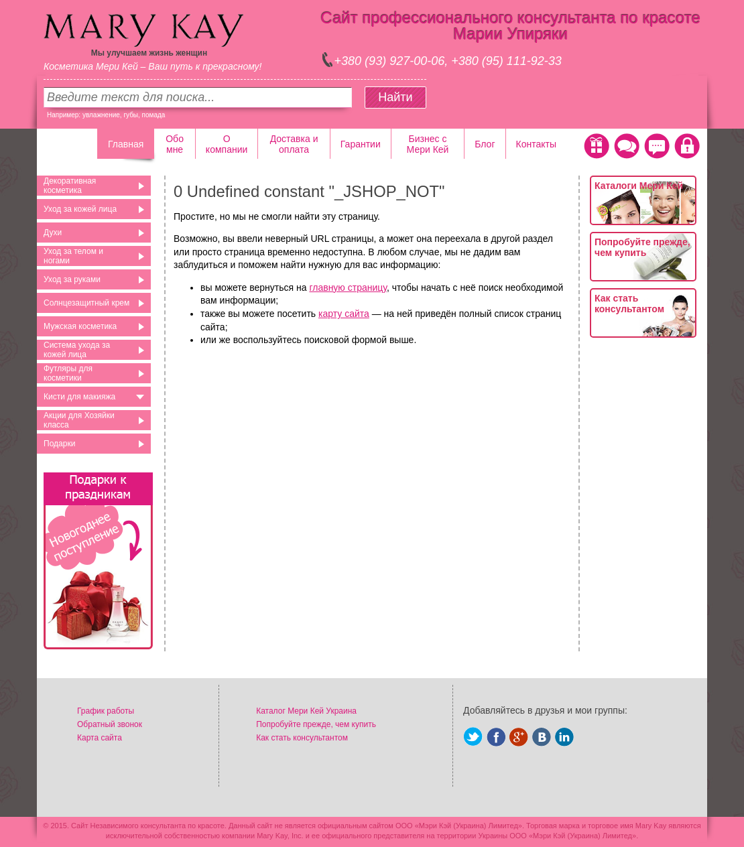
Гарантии (360, 144)
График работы (105, 711)
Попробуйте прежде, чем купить (642, 247)
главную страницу (347, 287)
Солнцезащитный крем (86, 303)
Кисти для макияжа (79, 396)
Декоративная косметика (70, 185)
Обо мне (175, 144)
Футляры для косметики (68, 373)
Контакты (536, 144)
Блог (485, 144)
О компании (226, 144)
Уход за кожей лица (80, 209)
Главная (125, 144)
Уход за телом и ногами (73, 256)
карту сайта (343, 313)
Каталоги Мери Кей (639, 185)
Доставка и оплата (294, 144)
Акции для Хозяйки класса (79, 420)
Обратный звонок (109, 724)
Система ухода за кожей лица (77, 349)
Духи (53, 232)
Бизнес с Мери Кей (428, 144)
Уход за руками (72, 279)
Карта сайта (99, 737)
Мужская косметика (80, 326)
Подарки (59, 443)
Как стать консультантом (629, 303)
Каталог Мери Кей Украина (306, 711)
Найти (395, 97)
